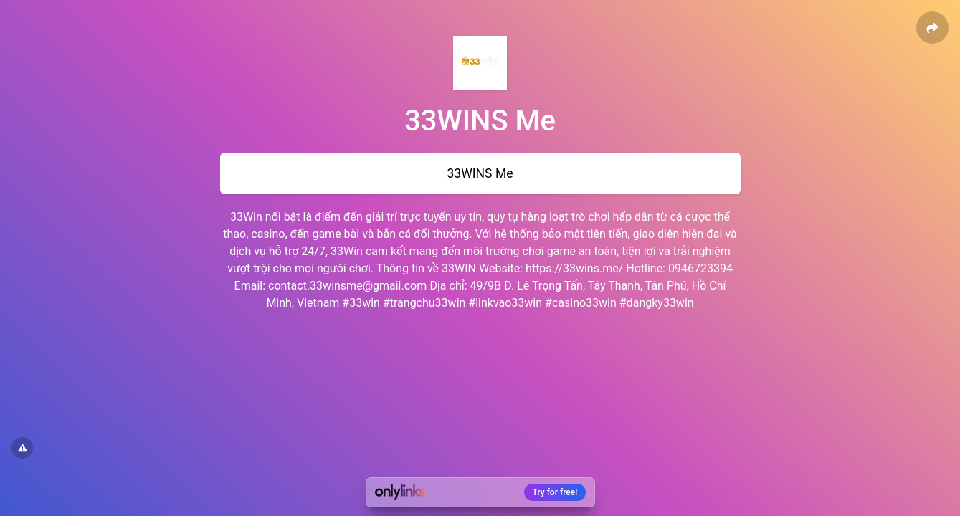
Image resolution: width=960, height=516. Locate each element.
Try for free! (555, 492)
